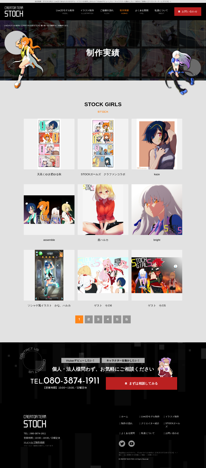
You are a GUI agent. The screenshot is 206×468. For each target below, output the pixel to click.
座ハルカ (103, 239)
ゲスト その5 (157, 305)
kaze (157, 174)
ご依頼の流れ (106, 12)
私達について (148, 433)
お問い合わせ (172, 433)
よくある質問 (141, 12)
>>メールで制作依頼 (34, 442)
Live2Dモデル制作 (65, 12)
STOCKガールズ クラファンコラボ (103, 174)
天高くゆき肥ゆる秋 (49, 174)
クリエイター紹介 (150, 423)
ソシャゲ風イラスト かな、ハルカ (49, 305)
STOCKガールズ (172, 425)
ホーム (124, 416)
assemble (49, 239)
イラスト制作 (87, 12)
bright (157, 239)
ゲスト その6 (103, 305)
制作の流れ (126, 423)
